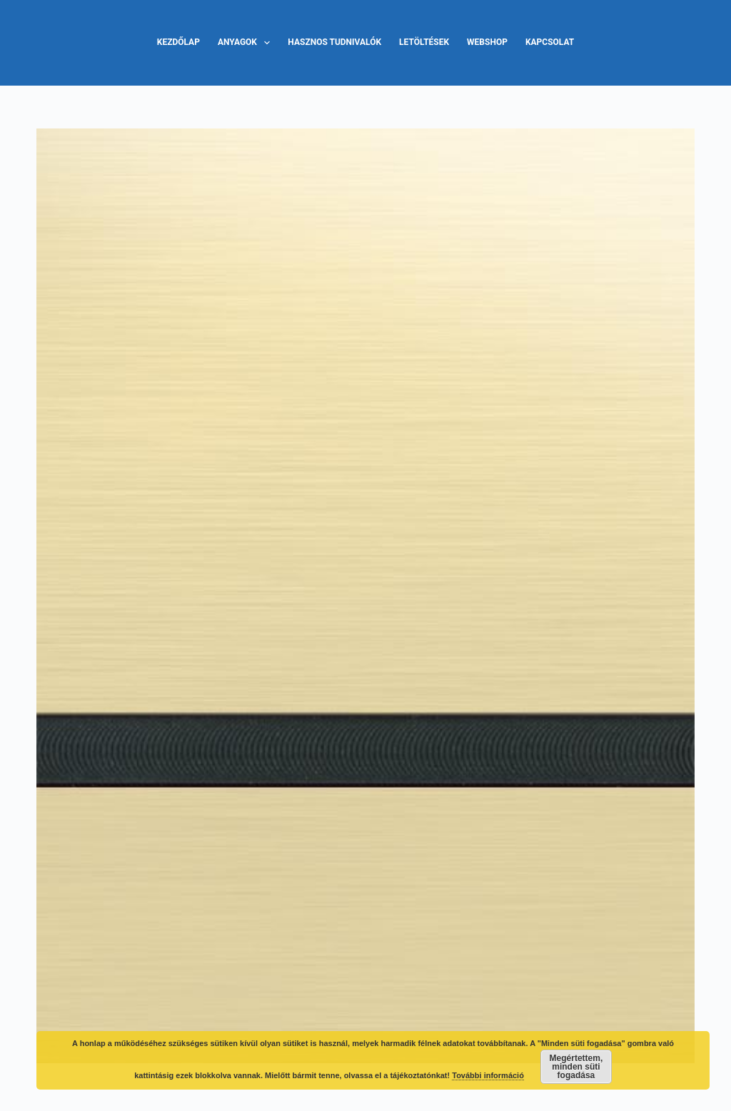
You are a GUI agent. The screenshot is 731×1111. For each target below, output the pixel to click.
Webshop (487, 42)
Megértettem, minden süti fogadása (576, 1066)
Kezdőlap (178, 42)
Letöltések (424, 42)
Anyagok (247, 42)
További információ (488, 1075)
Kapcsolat (549, 42)
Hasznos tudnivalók (334, 42)
